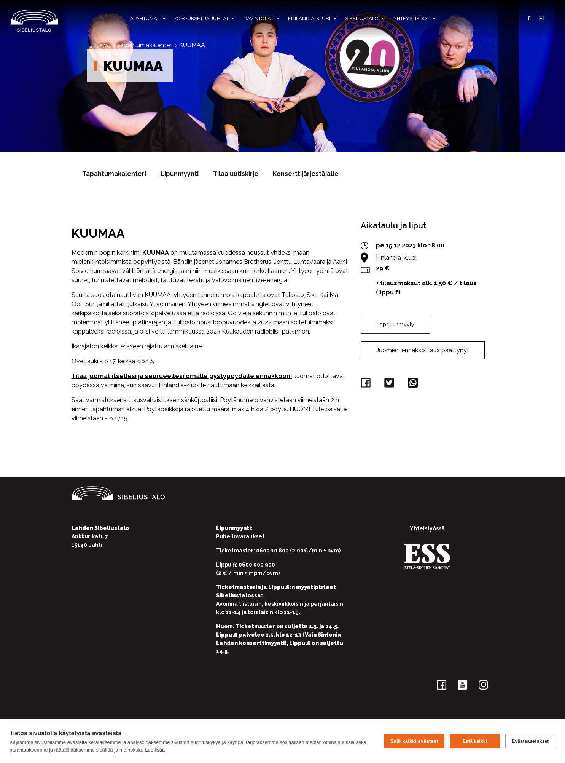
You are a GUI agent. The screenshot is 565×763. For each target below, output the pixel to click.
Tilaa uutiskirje (235, 173)
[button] (529, 18)
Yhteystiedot (415, 18)
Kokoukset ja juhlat (205, 18)
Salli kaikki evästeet (414, 741)
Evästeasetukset (530, 741)
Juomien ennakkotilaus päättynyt (422, 350)
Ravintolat (262, 18)
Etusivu (100, 45)
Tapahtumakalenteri (145, 45)
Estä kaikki (475, 741)
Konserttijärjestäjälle (306, 173)
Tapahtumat (147, 18)
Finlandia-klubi (312, 18)
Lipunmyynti (180, 173)
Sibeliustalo (365, 18)
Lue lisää (155, 750)
